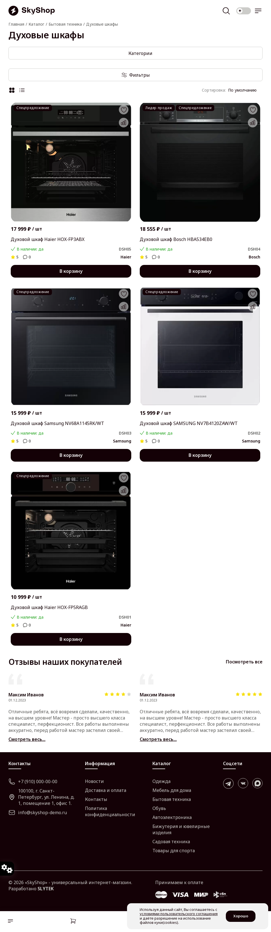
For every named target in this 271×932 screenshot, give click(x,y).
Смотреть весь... (26, 739)
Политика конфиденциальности (110, 811)
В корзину (71, 271)
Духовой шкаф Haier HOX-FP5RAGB (49, 607)
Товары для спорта (173, 850)
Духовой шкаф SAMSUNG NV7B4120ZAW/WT (189, 423)
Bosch (254, 257)
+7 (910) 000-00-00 (32, 781)
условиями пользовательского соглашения (179, 913)
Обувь (159, 808)
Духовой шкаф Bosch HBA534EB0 (176, 239)
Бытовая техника (171, 799)
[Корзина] (73, 921)
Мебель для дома (171, 790)
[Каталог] (9, 921)
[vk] (243, 783)
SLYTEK (46, 888)
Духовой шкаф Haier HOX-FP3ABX (47, 239)
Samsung (122, 441)
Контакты (96, 799)
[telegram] (228, 783)
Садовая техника (171, 841)
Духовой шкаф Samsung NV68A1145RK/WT (57, 423)
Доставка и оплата (105, 790)
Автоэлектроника (172, 817)
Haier (126, 257)
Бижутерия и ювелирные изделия (181, 829)
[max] (257, 783)
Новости (94, 781)
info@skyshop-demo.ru (37, 812)
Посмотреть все (244, 662)
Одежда (161, 781)
